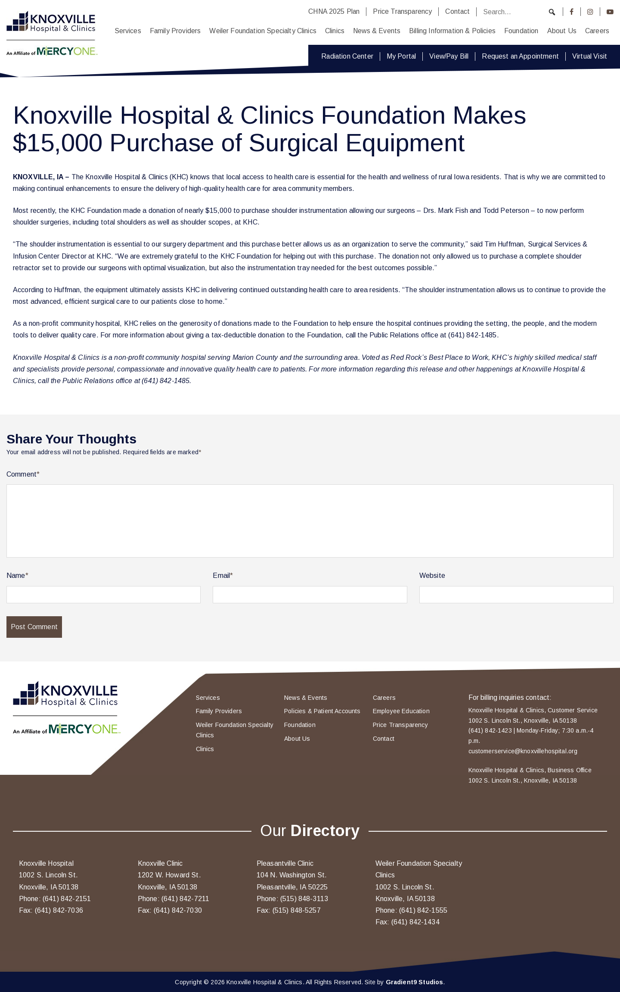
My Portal (401, 56)
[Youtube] (610, 11)
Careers (597, 30)
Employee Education (401, 711)
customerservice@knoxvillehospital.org (523, 751)
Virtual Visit (589, 56)
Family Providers (175, 30)
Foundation (521, 30)
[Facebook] (571, 11)
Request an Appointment (520, 56)
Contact (457, 11)
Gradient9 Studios (414, 982)
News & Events (376, 30)
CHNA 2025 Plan (334, 11)
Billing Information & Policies (452, 30)
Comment (23, 474)
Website (432, 575)
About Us (562, 30)
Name (17, 575)
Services (128, 30)
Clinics (334, 30)
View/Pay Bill (448, 56)
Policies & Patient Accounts (322, 711)
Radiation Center (347, 56)
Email (223, 575)
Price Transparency (402, 11)
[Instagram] (590, 11)
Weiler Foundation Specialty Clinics (262, 30)
